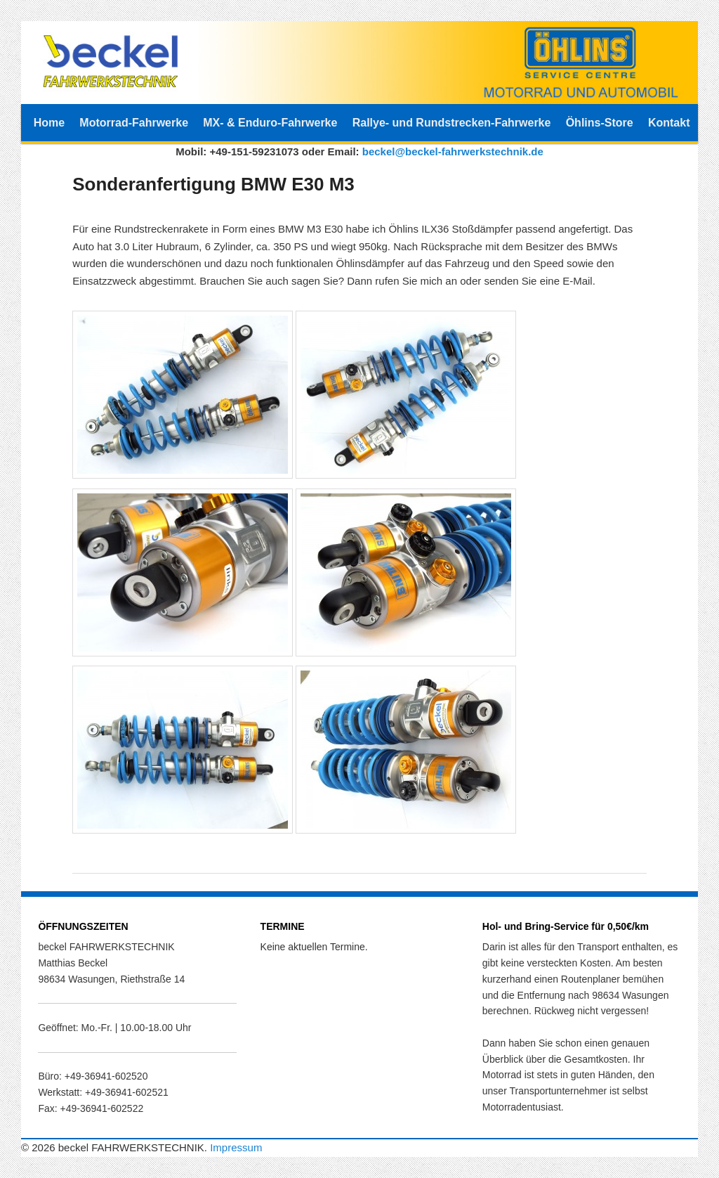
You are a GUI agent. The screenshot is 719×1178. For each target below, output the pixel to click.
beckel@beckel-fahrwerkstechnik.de (452, 151)
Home (49, 123)
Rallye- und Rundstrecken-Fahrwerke (451, 123)
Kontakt (669, 123)
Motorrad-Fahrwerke (133, 123)
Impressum (236, 1147)
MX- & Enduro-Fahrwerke (270, 123)
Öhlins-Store (599, 123)
